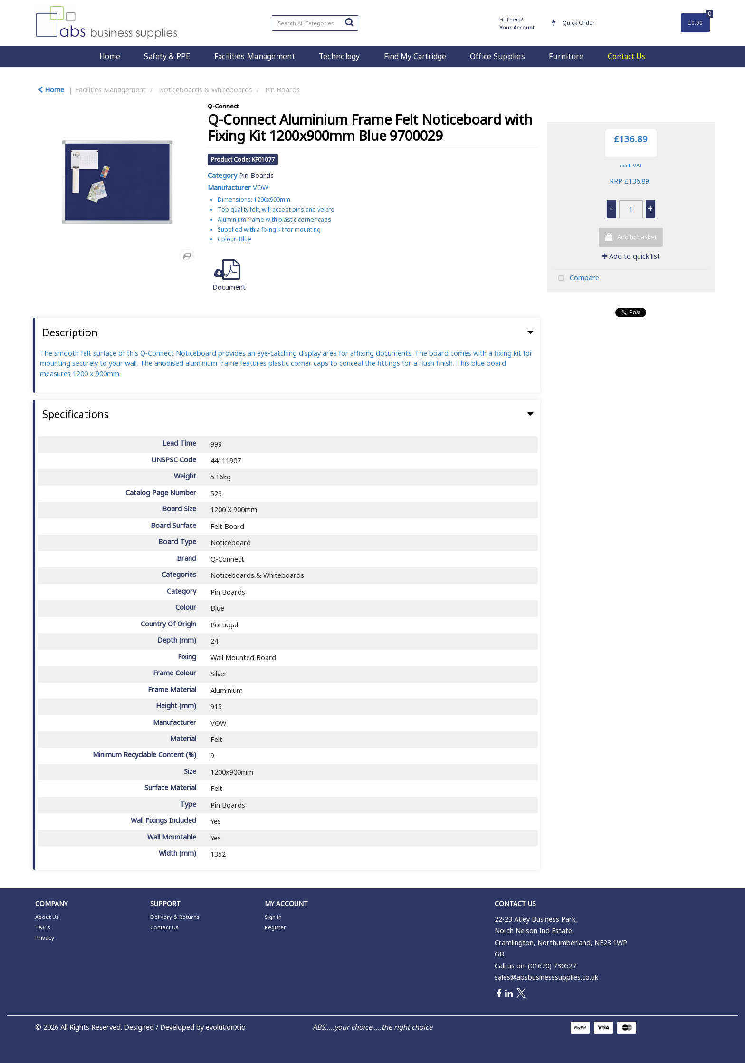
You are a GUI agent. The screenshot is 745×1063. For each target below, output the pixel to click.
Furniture (566, 56)
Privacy (44, 937)
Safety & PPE (167, 56)
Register (275, 927)
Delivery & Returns (174, 916)
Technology (339, 56)
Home (109, 56)
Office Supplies (497, 56)
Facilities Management (254, 56)
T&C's (42, 927)
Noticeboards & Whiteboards (205, 89)
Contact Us (627, 56)
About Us (46, 916)
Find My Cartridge (415, 56)
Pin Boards (282, 89)
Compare (576, 278)
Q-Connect (223, 106)
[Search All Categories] (315, 23)
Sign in (273, 916)
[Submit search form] (349, 22)
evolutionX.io (226, 1027)
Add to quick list (631, 256)
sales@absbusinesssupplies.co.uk (546, 977)
